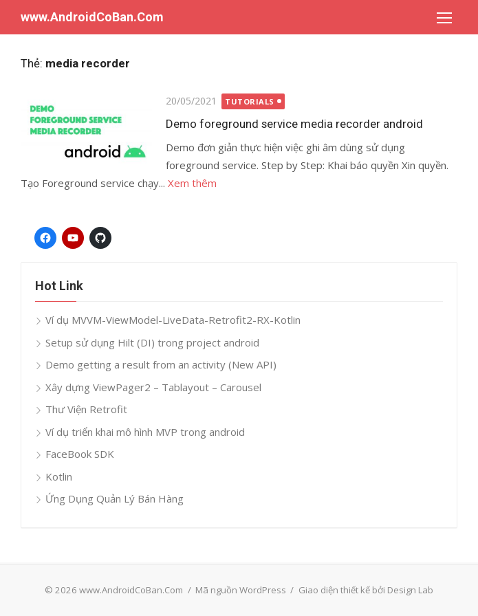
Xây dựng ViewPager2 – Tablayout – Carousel (153, 387)
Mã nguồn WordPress (240, 590)
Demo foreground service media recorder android (294, 124)
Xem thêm (192, 183)
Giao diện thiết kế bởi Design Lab (365, 590)
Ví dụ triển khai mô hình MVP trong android (145, 432)
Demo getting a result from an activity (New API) (160, 364)
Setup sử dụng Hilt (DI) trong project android (152, 342)
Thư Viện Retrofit (86, 409)
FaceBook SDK (79, 454)
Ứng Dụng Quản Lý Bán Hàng (114, 498)
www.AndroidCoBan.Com (92, 17)
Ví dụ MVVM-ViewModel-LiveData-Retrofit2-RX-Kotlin (173, 320)
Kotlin (58, 476)
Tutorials (249, 101)
